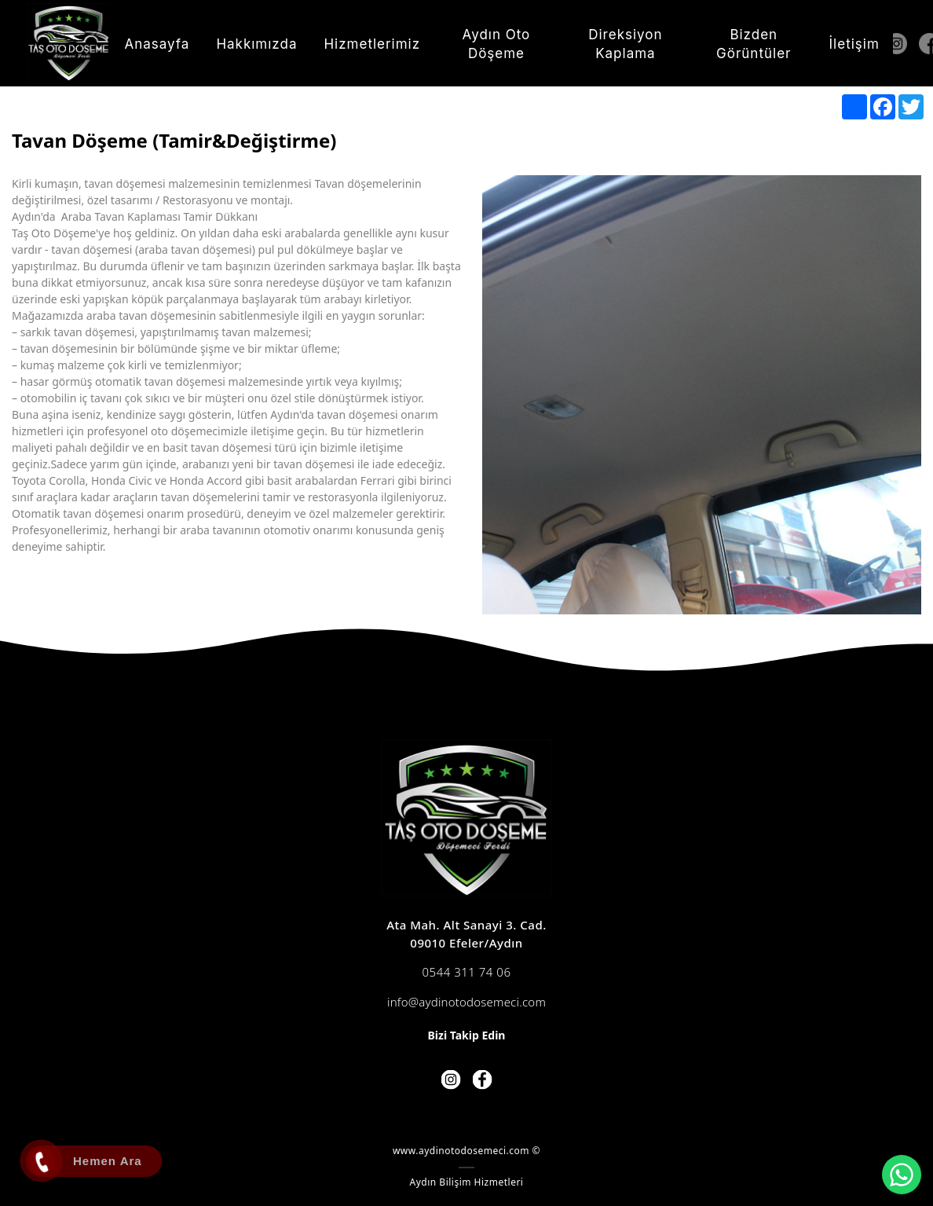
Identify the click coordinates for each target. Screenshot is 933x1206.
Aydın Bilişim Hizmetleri (467, 1182)
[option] (701, 394)
